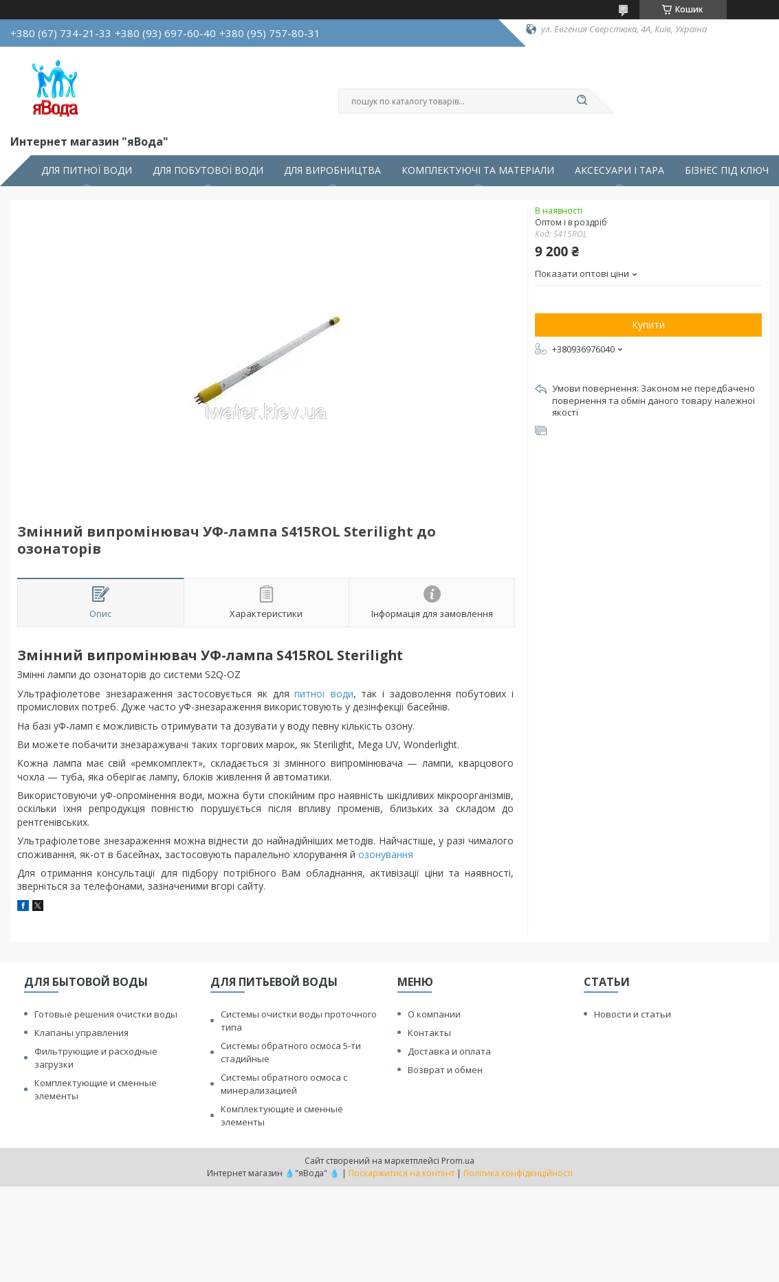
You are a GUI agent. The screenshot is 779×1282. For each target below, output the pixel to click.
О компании (434, 1014)
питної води (323, 693)
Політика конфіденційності (518, 1173)
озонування (385, 854)
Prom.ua (457, 1161)
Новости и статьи (632, 1014)
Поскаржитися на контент (401, 1173)
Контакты (429, 1032)
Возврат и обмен (445, 1070)
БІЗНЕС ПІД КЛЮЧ (727, 170)
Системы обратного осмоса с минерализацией (284, 1084)
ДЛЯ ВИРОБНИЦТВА (332, 170)
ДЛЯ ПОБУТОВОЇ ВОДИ (208, 170)
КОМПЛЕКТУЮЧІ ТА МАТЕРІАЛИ (478, 170)
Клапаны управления (81, 1032)
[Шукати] (582, 101)
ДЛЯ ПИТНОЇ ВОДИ (86, 170)
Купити (648, 324)
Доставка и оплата (449, 1051)
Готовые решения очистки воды (105, 1014)
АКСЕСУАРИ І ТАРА (619, 170)
